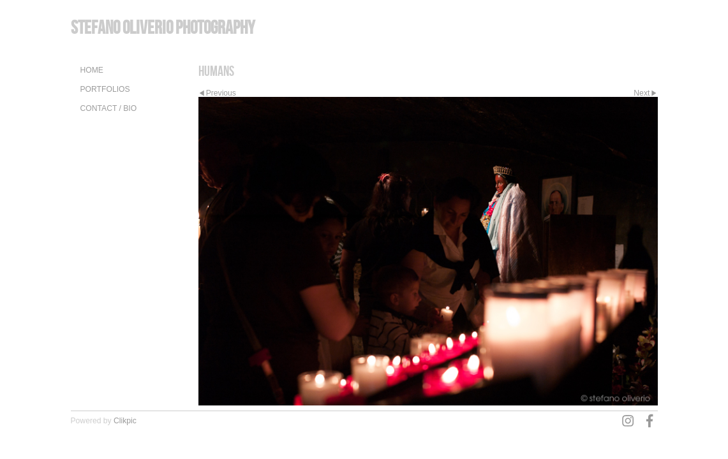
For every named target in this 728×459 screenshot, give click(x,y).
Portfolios (105, 89)
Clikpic (125, 420)
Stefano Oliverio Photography (163, 27)
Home (91, 70)
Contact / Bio (108, 108)
